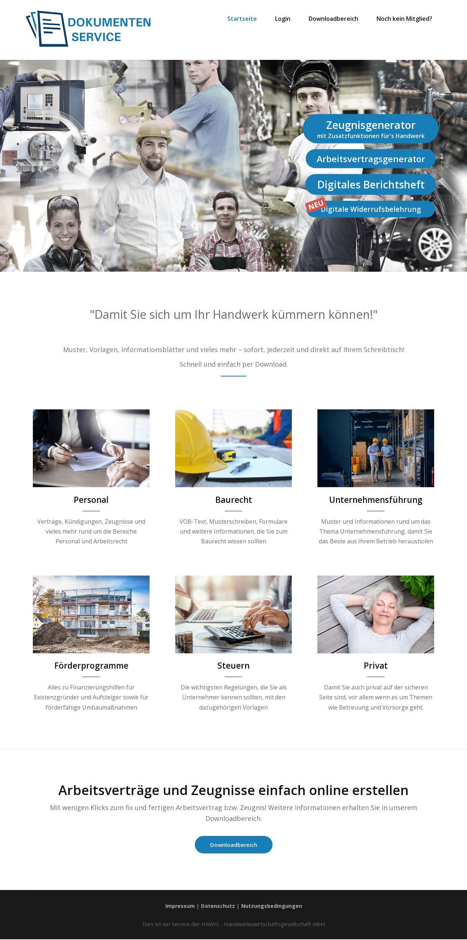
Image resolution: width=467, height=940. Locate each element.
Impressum (178, 906)
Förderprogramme (91, 665)
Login (282, 19)
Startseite (242, 19)
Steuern (234, 665)
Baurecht (233, 499)
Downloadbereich (333, 19)
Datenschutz (217, 906)
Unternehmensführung (376, 499)
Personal (91, 499)
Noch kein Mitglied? (404, 19)
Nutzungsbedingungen (273, 906)
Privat (375, 665)
